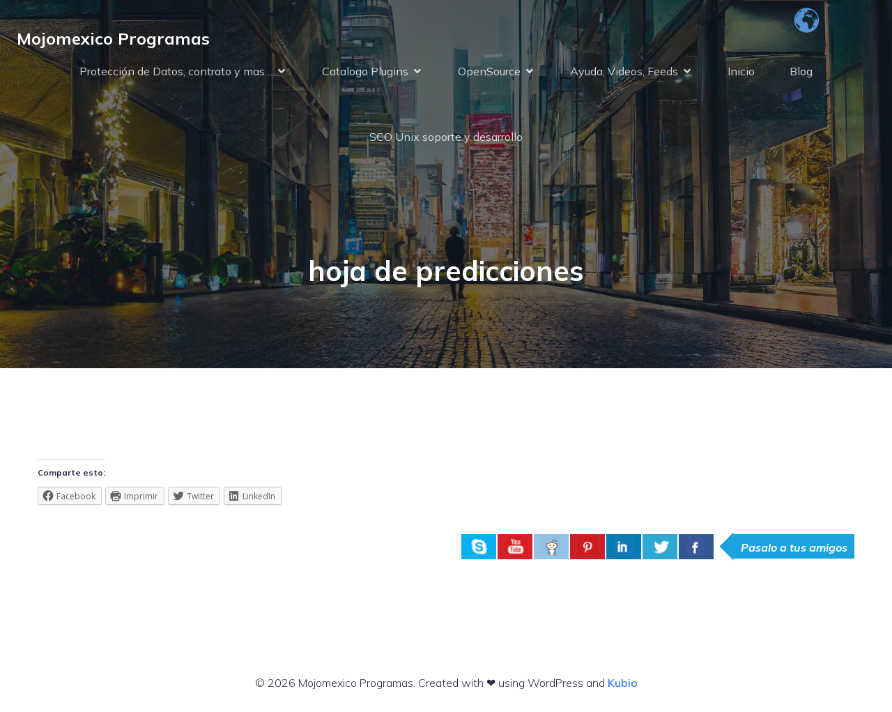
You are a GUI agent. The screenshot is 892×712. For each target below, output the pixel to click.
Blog (801, 71)
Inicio (741, 71)
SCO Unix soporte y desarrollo (446, 137)
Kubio (623, 683)
